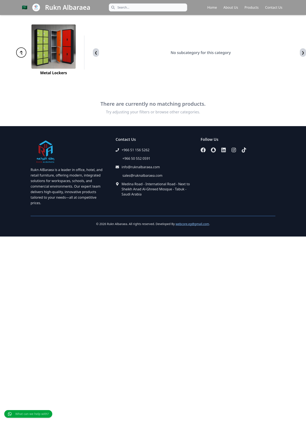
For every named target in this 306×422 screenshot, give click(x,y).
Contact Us (273, 7)
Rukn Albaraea (67, 7)
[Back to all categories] (21, 52)
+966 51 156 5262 (135, 150)
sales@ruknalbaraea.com (142, 175)
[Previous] (96, 52)
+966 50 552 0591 (136, 158)
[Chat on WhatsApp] (28, 414)
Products (252, 7)
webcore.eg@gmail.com (192, 224)
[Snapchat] (213, 150)
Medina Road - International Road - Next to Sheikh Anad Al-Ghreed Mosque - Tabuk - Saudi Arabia (156, 189)
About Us (230, 7)
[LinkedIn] (223, 150)
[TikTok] (243, 150)
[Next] (303, 52)
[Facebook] (203, 150)
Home (212, 7)
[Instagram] (233, 150)
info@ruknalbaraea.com (141, 167)
